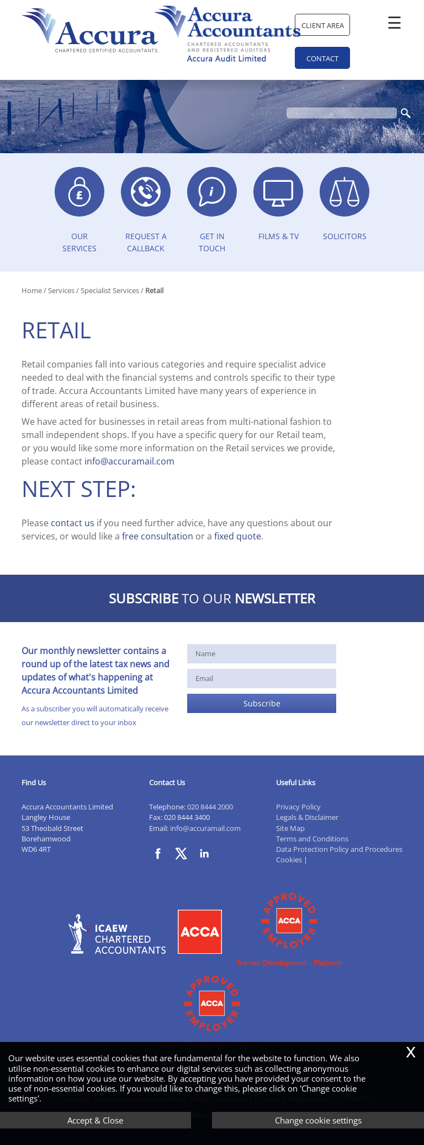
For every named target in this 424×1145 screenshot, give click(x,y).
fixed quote (237, 536)
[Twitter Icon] (183, 863)
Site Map (290, 828)
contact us (72, 523)
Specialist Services (110, 290)
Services (61, 290)
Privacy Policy (298, 807)
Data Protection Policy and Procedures (339, 849)
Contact (322, 58)
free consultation (157, 536)
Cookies (289, 860)
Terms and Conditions (312, 839)
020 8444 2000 (210, 807)
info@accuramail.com (129, 461)
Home (32, 290)
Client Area (322, 25)
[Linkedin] (207, 863)
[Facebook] (160, 863)
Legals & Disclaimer (307, 817)
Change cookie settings (318, 1120)
